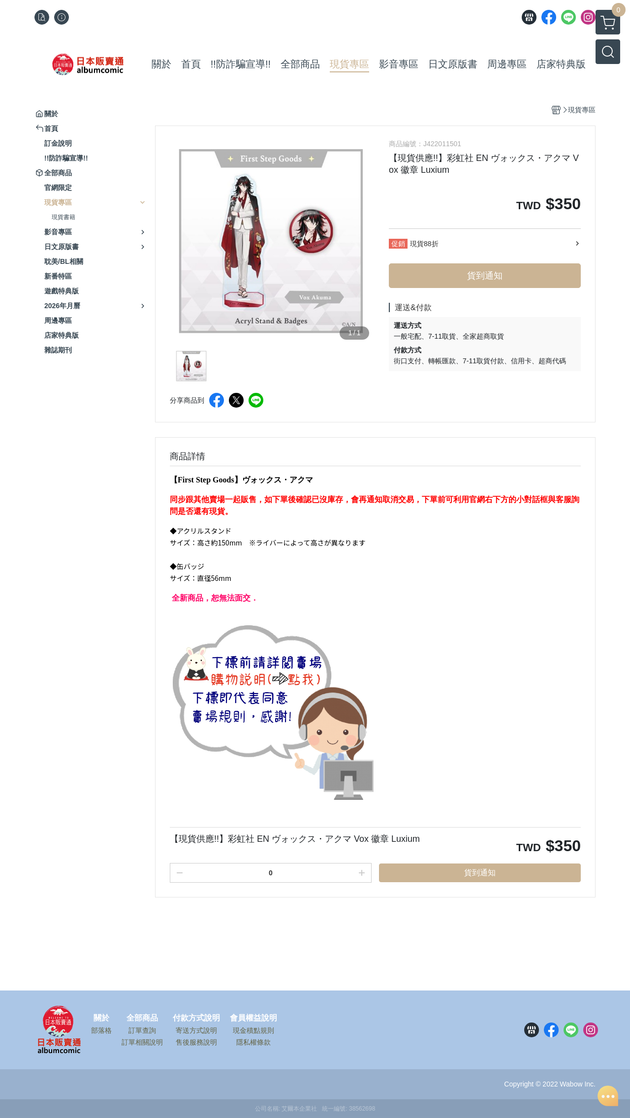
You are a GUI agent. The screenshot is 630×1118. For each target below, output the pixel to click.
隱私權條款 (253, 1042)
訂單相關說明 (142, 1042)
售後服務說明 (196, 1042)
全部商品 (142, 1018)
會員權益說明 (253, 1018)
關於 (101, 1018)
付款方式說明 (196, 1018)
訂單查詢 (142, 1030)
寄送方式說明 (196, 1030)
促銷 (398, 244)
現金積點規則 (253, 1030)
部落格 (101, 1030)
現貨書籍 (63, 217)
